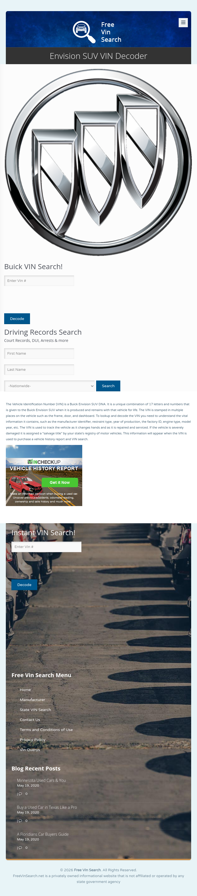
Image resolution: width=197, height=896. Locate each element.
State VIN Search (35, 709)
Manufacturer (32, 699)
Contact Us (30, 719)
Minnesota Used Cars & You (41, 780)
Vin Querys (30, 749)
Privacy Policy (32, 739)
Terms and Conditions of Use (46, 729)
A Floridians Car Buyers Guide (43, 834)
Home (25, 689)
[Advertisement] (46, 630)
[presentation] (36, 300)
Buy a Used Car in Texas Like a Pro (47, 807)
